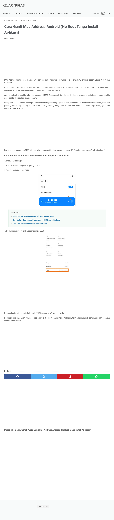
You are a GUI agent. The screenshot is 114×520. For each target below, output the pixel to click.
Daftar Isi (8, 13)
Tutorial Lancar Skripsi (14, 511)
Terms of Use (103, 511)
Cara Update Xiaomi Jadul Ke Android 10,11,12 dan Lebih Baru (36, 229)
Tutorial (20, 8)
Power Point (102, 152)
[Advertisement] (39, 59)
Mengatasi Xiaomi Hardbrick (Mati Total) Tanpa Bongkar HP (94, 45)
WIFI (94, 157)
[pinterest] (48, 385)
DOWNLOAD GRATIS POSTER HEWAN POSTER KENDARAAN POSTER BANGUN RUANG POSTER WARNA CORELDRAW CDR (96, 101)
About (71, 511)
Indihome (87, 148)
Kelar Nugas (15, 3)
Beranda (8, 8)
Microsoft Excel (99, 148)
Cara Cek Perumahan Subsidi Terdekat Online (30, 232)
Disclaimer (92, 511)
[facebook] (13, 385)
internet (87, 161)
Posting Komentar (11, 38)
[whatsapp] (65, 385)
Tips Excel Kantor (37, 8)
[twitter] (30, 385)
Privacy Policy (81, 511)
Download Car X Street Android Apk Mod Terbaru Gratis (33, 225)
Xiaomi (101, 157)
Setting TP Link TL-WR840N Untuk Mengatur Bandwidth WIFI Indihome (96, 64)
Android (96, 143)
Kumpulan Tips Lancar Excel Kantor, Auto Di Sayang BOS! (46, 511)
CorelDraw (65, 8)
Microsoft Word (90, 152)
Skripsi (52, 8)
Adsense (87, 143)
